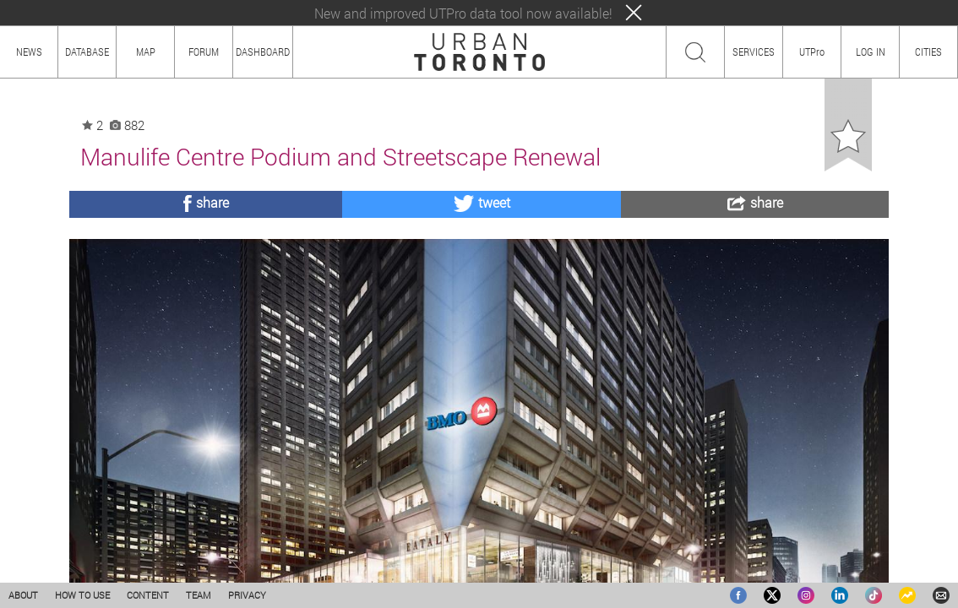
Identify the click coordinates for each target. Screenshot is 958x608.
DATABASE (87, 51)
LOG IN (870, 51)
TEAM (198, 595)
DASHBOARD (262, 51)
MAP (145, 51)
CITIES (928, 51)
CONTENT (148, 595)
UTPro (812, 51)
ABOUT (23, 595)
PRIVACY (247, 595)
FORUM (203, 51)
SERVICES (753, 51)
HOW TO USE (82, 595)
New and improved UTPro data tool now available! (463, 13)
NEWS (29, 51)
